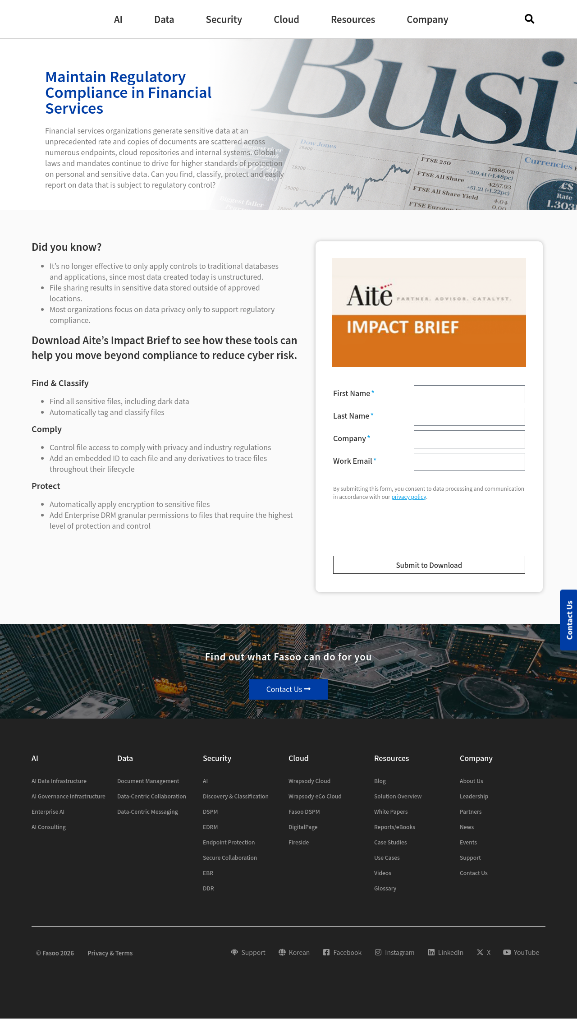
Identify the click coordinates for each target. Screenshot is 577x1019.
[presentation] (388, 530)
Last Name (352, 416)
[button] (118, 19)
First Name (352, 393)
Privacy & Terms (110, 953)
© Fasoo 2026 (55, 953)
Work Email (353, 461)
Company (350, 438)
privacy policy (408, 496)
